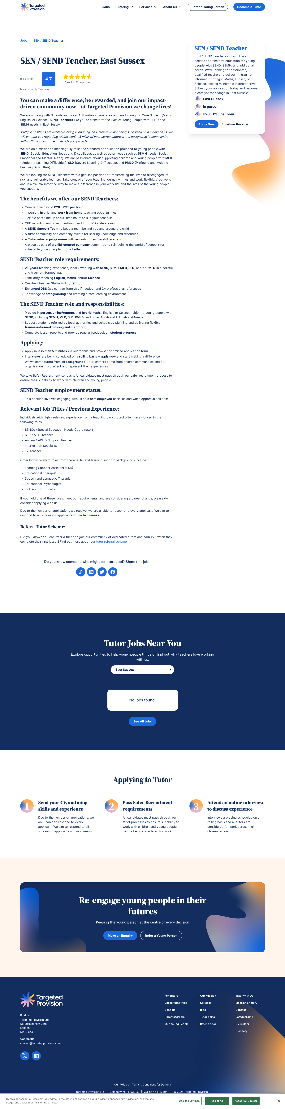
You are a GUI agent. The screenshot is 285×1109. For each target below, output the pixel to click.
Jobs (23, 40)
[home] (32, 7)
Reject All (217, 1100)
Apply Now (206, 124)
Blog (203, 1009)
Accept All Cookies (246, 1100)
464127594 (160, 1091)
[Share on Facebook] (101, 571)
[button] (124, 7)
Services (205, 1002)
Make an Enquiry (120, 935)
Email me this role (235, 124)
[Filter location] (142, 669)
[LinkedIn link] (36, 1055)
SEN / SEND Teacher (48, 40)
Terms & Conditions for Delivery (151, 1084)
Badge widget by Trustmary (34, 89)
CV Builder (242, 1024)
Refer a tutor (208, 1024)
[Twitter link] (24, 1055)
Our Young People (176, 1024)
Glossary (241, 1031)
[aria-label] (91, 571)
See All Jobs (142, 721)
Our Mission (208, 995)
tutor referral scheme (111, 541)
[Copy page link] (80, 571)
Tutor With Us (244, 995)
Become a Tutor (249, 7)
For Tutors (171, 995)
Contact (240, 1009)
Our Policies (121, 1084)
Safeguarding (244, 1016)
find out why (167, 654)
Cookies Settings (189, 1100)
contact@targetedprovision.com (40, 1043)
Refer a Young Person (208, 7)
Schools (170, 1009)
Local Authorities (176, 1002)
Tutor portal (208, 1016)
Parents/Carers (175, 1016)
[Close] (279, 1101)
